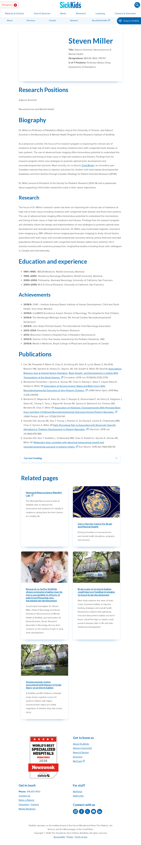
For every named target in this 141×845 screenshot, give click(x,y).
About (10, 20)
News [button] (63, 13)
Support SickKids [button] (129, 21)
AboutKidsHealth (99, 20)
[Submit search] (137, 5)
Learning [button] (100, 13)
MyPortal (77, 784)
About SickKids (81, 736)
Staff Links (78, 788)
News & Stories (81, 745)
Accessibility (59, 829)
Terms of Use (81, 829)
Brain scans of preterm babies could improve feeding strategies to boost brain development (96, 584)
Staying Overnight (82, 740)
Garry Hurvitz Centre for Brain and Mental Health (95, 518)
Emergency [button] (9, 5)
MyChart (77, 753)
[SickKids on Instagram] (75, 804)
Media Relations (27, 801)
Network (74, 20)
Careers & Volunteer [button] (125, 13)
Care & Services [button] (42, 13)
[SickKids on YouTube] (93, 804)
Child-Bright (87, 158)
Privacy (70, 829)
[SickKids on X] (87, 804)
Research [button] (81, 13)
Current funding (33, 450)
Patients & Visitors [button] (14, 13)
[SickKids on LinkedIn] (99, 804)
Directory (31, 20)
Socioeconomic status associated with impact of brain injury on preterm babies (43, 677)
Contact (52, 20)
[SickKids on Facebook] (81, 804)
